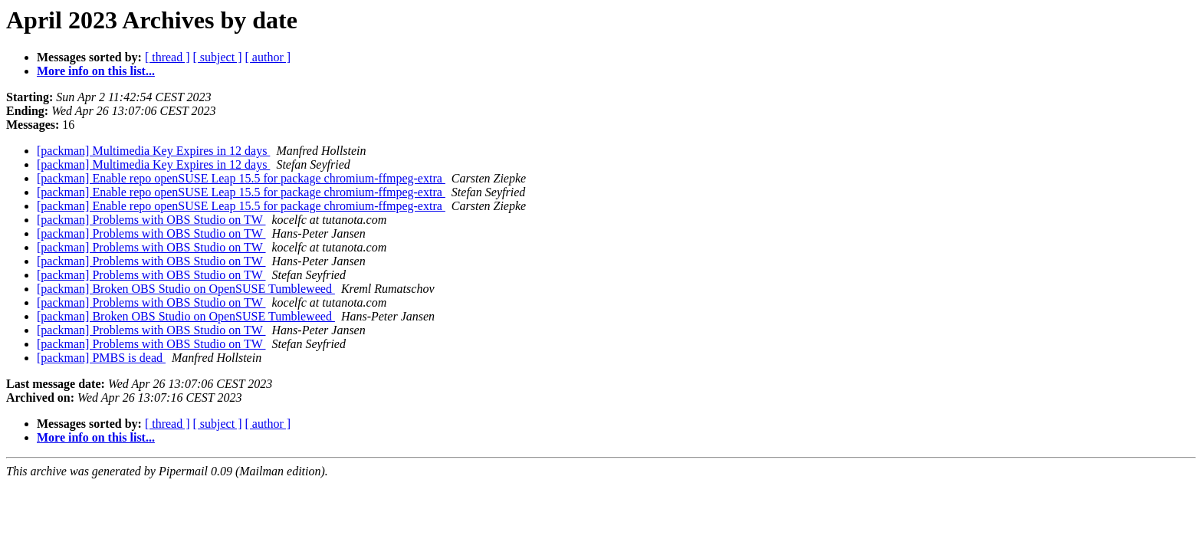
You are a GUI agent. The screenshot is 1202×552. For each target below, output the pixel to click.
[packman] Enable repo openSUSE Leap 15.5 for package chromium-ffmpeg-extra (241, 178)
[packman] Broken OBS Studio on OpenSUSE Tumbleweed (186, 288)
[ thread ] (167, 57)
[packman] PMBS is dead (101, 357)
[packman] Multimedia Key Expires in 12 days (153, 150)
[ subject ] (217, 57)
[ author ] (268, 57)
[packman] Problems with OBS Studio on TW (151, 219)
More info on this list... (96, 70)
